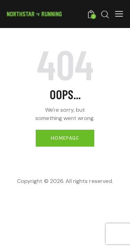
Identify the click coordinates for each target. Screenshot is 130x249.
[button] (119, 14)
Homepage (65, 138)
